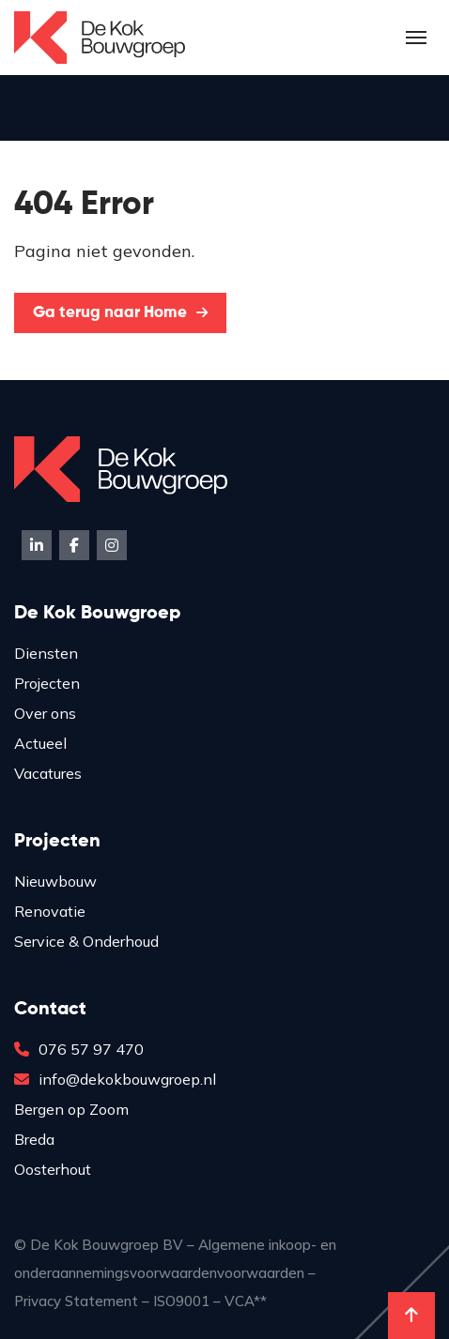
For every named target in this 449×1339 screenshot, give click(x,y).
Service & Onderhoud (86, 941)
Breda (34, 1139)
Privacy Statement (76, 1301)
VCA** (245, 1301)
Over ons (45, 713)
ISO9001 (181, 1301)
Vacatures (48, 773)
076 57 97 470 (79, 1049)
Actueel (40, 743)
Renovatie (49, 911)
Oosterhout (52, 1169)
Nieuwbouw (55, 881)
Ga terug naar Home (120, 313)
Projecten (47, 683)
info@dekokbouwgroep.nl (115, 1079)
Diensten (46, 653)
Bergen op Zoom (71, 1109)
